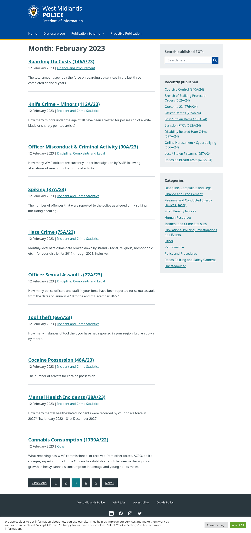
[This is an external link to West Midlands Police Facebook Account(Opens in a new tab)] (120, 513)
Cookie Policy (164, 502)
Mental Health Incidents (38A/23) (66, 397)
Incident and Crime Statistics (78, 111)
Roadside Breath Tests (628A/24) (188, 160)
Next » (109, 483)
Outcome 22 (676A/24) (181, 106)
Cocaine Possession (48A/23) (61, 360)
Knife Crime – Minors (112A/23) (64, 104)
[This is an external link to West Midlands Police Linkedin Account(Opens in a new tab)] (111, 513)
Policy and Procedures (181, 253)
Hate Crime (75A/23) (51, 232)
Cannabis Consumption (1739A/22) (68, 439)
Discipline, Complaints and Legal (81, 153)
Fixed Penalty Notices (180, 211)
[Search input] (189, 60)
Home (32, 33)
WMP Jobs (119, 502)
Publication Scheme (87, 33)
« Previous (39, 483)
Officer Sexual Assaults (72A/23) (65, 274)
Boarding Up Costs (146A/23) (61, 61)
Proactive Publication (126, 33)
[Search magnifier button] (215, 60)
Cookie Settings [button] (216, 525)
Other (61, 446)
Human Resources (178, 217)
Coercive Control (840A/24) (184, 89)
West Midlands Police (91, 502)
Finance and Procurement (76, 68)
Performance (174, 247)
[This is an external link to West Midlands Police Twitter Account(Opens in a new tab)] (139, 513)
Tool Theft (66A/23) (50, 317)
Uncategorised (175, 266)
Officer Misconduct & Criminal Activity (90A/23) (83, 146)
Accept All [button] (238, 525)
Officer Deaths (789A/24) (183, 113)
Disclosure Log (54, 33)
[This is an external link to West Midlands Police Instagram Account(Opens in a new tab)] (130, 513)
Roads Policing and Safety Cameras (190, 260)
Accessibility (141, 502)
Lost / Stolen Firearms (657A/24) (188, 153)
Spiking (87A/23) (47, 189)
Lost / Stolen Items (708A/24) (186, 119)
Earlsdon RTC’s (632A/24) (183, 125)
